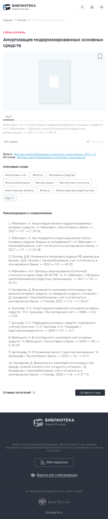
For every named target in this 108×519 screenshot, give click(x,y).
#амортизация (45, 182)
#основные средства (62, 174)
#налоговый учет (16, 174)
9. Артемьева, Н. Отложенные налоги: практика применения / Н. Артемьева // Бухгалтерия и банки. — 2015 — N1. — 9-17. (53, 354)
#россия (38, 174)
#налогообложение (17, 182)
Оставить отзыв (90, 392)
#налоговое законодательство (75, 190)
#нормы (45, 190)
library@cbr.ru (54, 512)
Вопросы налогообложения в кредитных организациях (51, 157)
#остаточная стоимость (74, 182)
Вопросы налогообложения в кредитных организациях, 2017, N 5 (55, 154)
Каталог (22, 20)
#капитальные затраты (19, 190)
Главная (7, 20)
